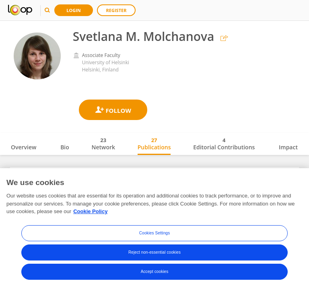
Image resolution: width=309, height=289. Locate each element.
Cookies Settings (154, 235)
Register (116, 10)
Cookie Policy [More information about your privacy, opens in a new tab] (90, 214)
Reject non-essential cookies (154, 254)
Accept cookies (155, 273)
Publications (154, 143)
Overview (23, 147)
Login (73, 10)
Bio (64, 147)
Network (103, 143)
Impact (288, 147)
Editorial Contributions (224, 143)
